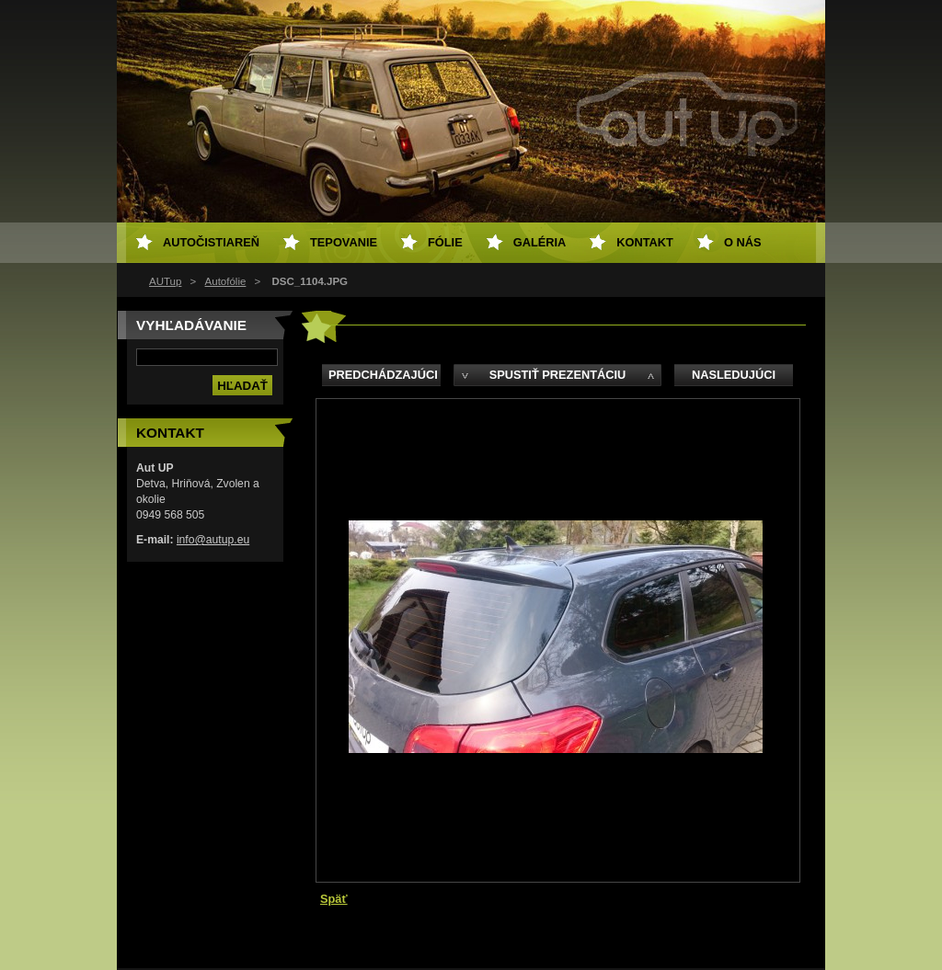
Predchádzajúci (383, 375)
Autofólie (226, 281)
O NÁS (743, 242)
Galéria (540, 242)
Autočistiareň (211, 242)
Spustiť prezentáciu (557, 375)
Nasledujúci (733, 375)
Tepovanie (343, 242)
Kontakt (644, 242)
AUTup (165, 281)
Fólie (445, 242)
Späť (334, 899)
